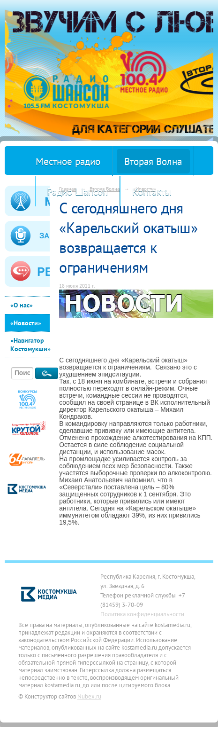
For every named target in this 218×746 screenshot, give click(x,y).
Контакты (152, 191)
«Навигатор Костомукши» (30, 344)
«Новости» (25, 323)
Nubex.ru (89, 696)
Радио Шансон (77, 191)
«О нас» (21, 305)
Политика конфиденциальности (142, 614)
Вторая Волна (153, 161)
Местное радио (68, 161)
